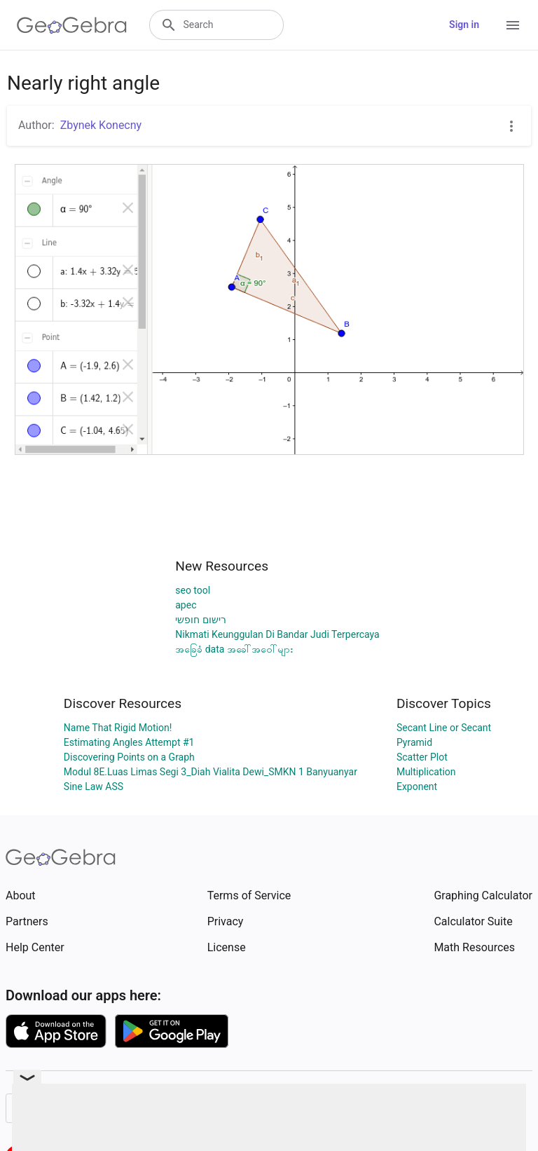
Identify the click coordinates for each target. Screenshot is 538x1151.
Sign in (464, 24)
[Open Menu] (512, 25)
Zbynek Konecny (101, 125)
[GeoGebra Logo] (72, 25)
